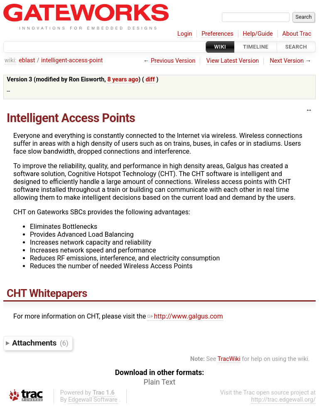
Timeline (255, 47)
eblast (27, 60)
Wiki (220, 47)
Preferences (217, 33)
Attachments (40, 343)
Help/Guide (258, 33)
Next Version (287, 60)
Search (296, 47)
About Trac (297, 33)
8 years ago (122, 79)
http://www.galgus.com (185, 316)
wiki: (11, 60)
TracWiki (229, 359)
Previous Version (173, 60)
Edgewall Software (93, 399)
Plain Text (159, 382)
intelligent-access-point (72, 60)
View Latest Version (232, 60)
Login (184, 33)
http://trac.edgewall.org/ (283, 399)
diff (150, 79)
